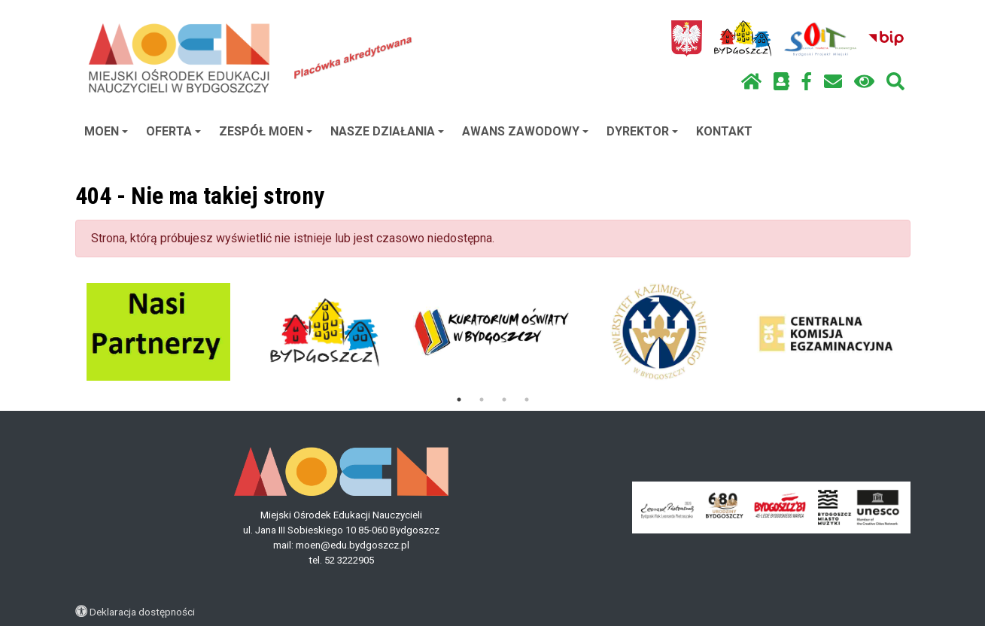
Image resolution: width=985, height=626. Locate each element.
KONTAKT (724, 131)
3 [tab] (504, 399)
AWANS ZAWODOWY (525, 131)
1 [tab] (459, 399)
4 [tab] (526, 399)
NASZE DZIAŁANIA (387, 131)
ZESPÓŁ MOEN (265, 131)
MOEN (106, 131)
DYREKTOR (642, 131)
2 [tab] (481, 399)
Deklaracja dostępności (142, 612)
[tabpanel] (158, 331)
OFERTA (173, 131)
